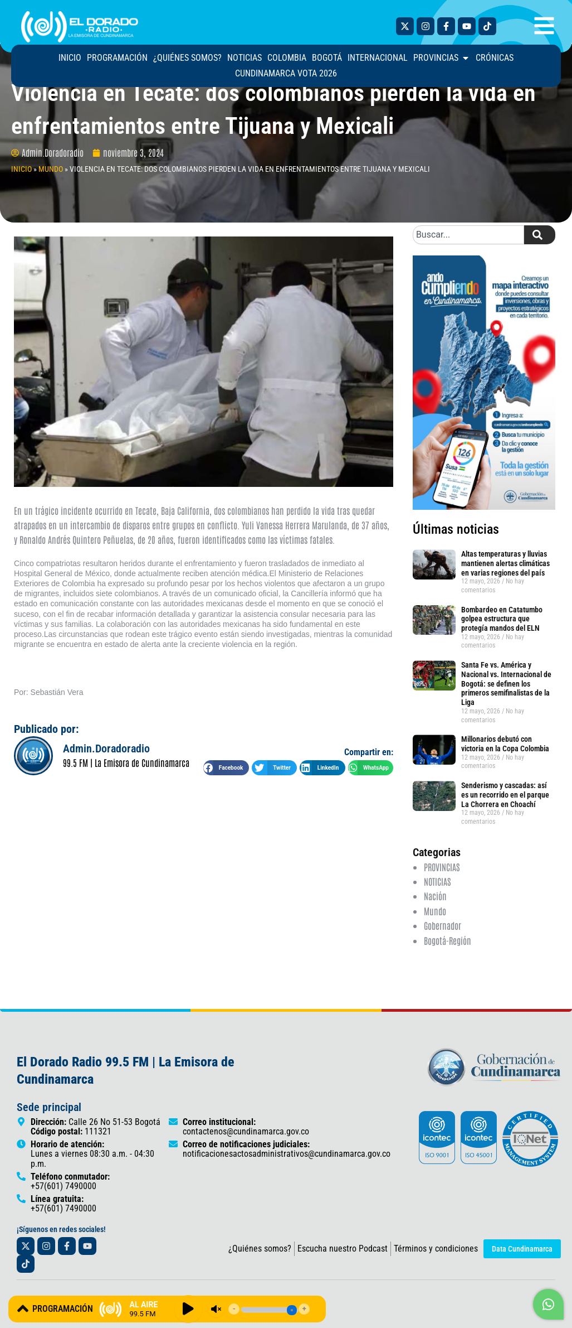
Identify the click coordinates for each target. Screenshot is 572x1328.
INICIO (21, 189)
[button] (225, 787)
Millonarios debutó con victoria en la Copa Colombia (506, 764)
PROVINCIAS (441, 886)
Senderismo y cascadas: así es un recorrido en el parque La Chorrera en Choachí (505, 815)
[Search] (539, 254)
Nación (435, 915)
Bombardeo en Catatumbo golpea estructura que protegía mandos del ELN (501, 639)
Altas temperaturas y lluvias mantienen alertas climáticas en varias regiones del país (505, 583)
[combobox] (468, 254)
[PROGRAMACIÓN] (23, 1308)
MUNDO (50, 189)
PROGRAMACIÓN (62, 1308)
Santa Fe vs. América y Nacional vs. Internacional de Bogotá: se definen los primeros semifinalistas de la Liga (506, 703)
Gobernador (442, 945)
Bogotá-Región (447, 960)
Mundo (435, 930)
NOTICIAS (437, 901)
